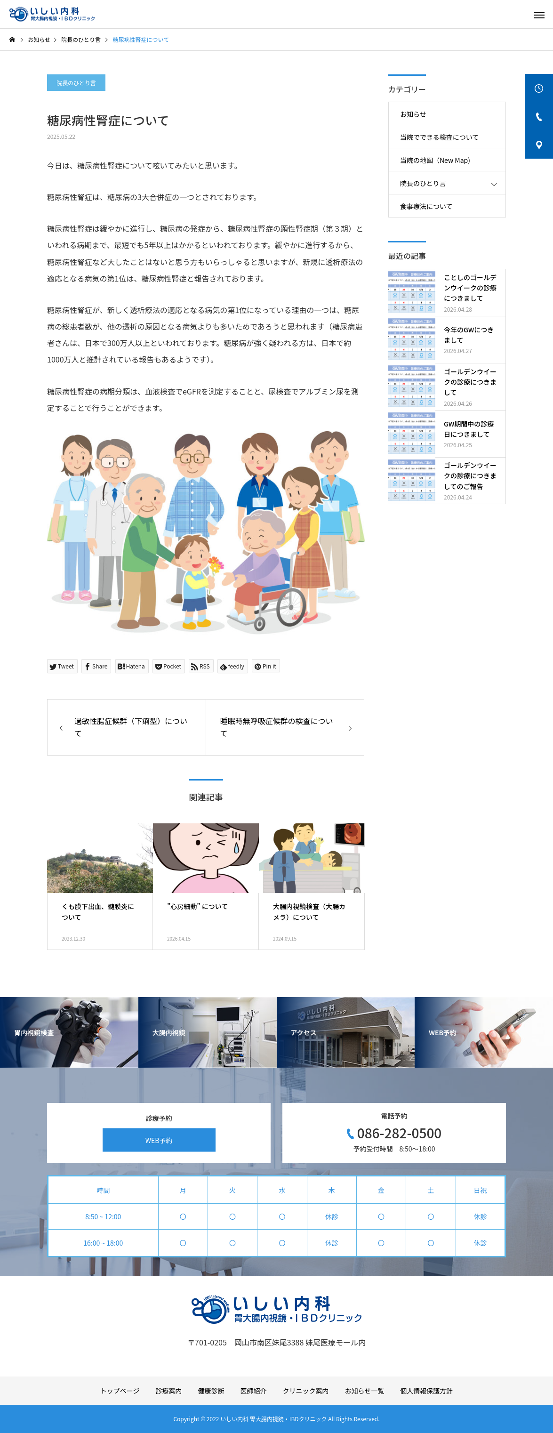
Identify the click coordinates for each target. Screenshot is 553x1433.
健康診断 (211, 1390)
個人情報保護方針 (426, 1390)
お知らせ (413, 114)
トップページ (120, 1390)
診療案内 (169, 1390)
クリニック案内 (306, 1390)
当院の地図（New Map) (435, 160)
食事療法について (426, 206)
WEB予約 (159, 1140)
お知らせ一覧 (365, 1390)
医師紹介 (253, 1390)
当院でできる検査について (439, 137)
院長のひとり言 (76, 83)
